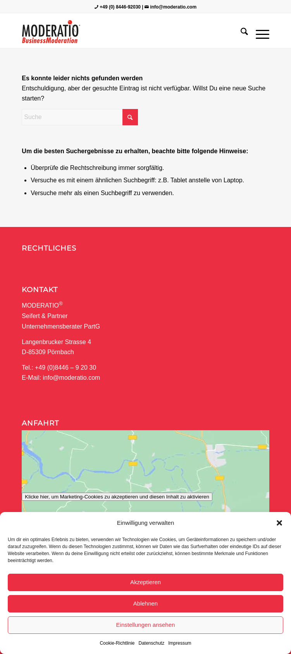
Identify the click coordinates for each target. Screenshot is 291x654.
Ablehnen (145, 603)
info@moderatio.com (173, 7)
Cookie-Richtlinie (117, 643)
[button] (279, 523)
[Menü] (258, 32)
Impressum (179, 643)
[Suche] (240, 32)
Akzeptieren (145, 582)
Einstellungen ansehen (145, 624)
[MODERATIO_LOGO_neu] (121, 32)
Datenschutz (152, 643)
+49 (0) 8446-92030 (120, 7)
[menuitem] (240, 32)
